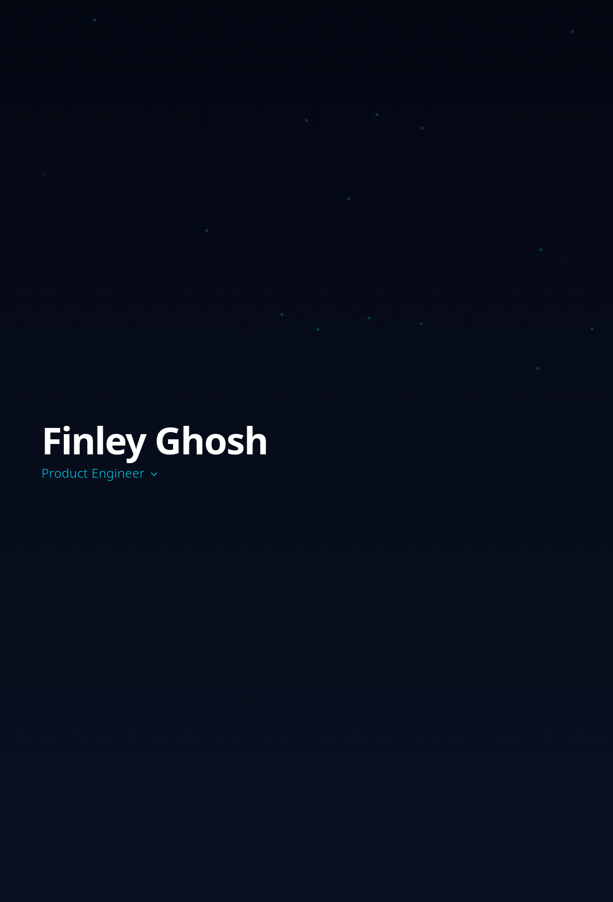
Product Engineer (100, 473)
